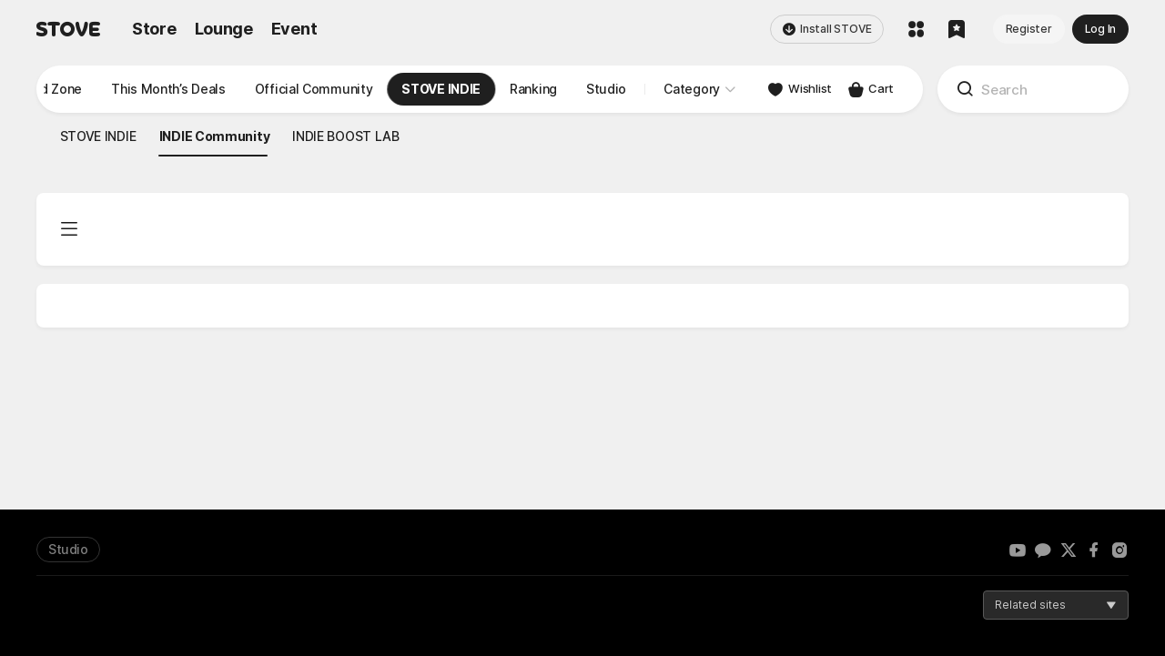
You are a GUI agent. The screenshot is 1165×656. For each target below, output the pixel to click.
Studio (68, 549)
